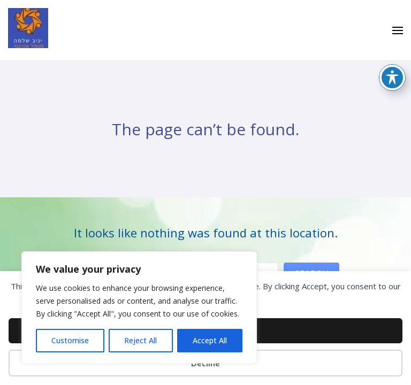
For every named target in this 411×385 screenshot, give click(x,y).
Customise (70, 340)
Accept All (210, 340)
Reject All (140, 340)
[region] (139, 307)
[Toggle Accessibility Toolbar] (392, 77)
